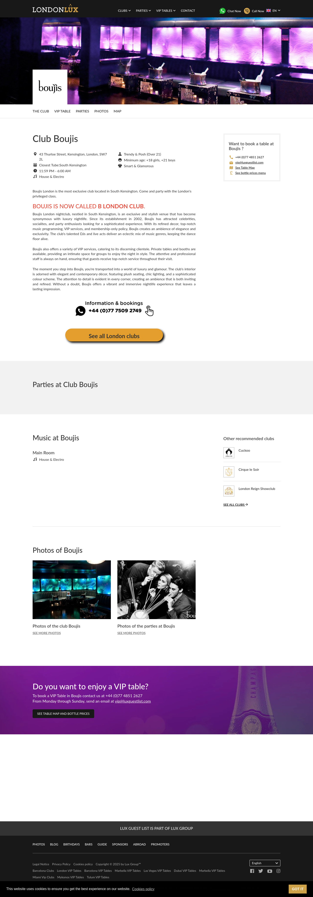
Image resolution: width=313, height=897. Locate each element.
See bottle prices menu (250, 173)
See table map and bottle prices (63, 713)
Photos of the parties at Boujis (146, 625)
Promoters (160, 844)
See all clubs (235, 504)
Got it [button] (297, 889)
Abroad (139, 844)
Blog (54, 844)
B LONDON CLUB (121, 206)
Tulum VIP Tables (98, 877)
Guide (102, 844)
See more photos (47, 633)
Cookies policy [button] (143, 889)
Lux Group (131, 864)
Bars (88, 844)
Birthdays (71, 844)
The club (41, 111)
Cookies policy (83, 864)
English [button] (265, 863)
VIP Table (62, 111)
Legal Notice (41, 864)
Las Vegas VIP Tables (157, 870)
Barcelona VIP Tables (98, 870)
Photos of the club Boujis (56, 625)
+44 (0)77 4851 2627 (249, 157)
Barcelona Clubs (43, 870)
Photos (101, 111)
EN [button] (273, 10)
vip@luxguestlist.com (249, 162)
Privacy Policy (61, 864)
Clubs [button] (124, 10)
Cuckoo (244, 450)
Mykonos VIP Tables (70, 877)
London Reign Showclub (257, 488)
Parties (82, 111)
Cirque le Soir (249, 469)
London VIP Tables (69, 870)
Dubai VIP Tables (185, 870)
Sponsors (120, 844)
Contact (188, 10)
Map (117, 111)
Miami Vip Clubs (43, 877)
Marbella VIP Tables (128, 870)
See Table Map (245, 167)
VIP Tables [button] (166, 10)
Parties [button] (143, 10)
